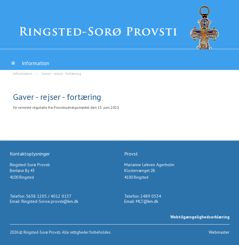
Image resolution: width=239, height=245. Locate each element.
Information (22, 73)
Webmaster (219, 232)
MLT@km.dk (147, 201)
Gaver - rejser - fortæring (61, 73)
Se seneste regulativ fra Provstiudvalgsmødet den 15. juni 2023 (66, 107)
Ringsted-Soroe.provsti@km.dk (49, 201)
